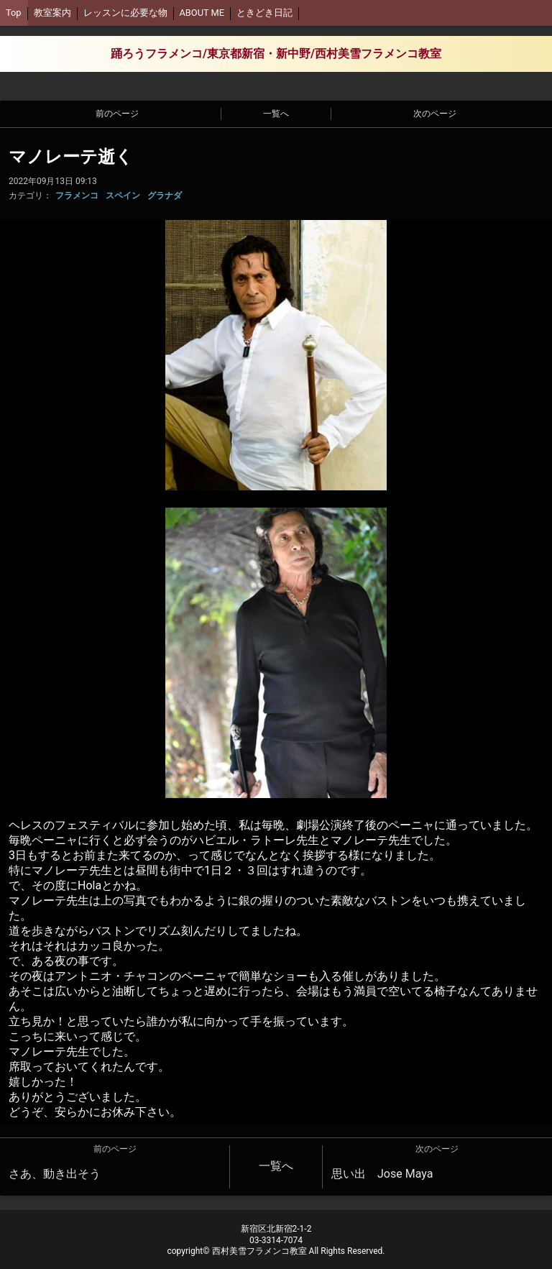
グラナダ (164, 196)
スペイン (123, 196)
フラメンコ (76, 196)
